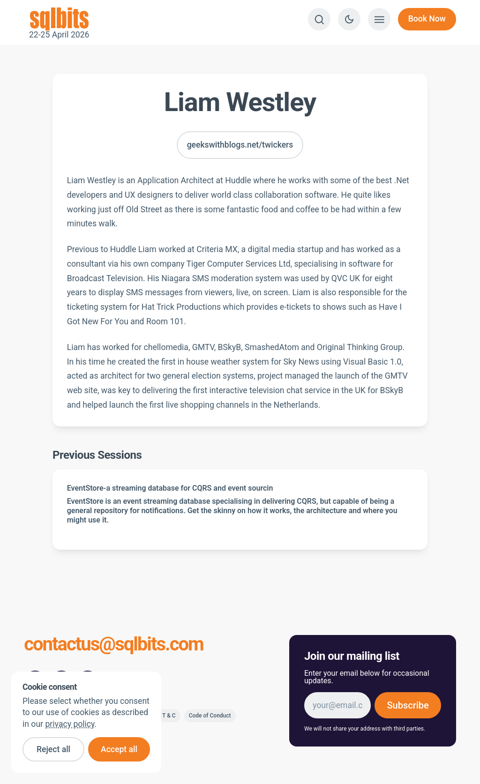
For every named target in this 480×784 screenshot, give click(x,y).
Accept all (119, 749)
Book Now (427, 18)
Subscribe (407, 705)
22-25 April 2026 (59, 19)
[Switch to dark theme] (349, 19)
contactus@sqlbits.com (113, 645)
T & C (169, 715)
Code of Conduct (210, 715)
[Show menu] (379, 19)
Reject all (53, 749)
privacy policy (69, 724)
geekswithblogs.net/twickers (240, 144)
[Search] (319, 19)
